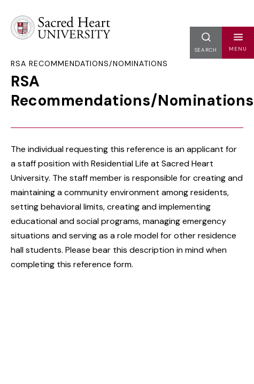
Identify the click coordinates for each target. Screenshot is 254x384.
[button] (238, 43)
